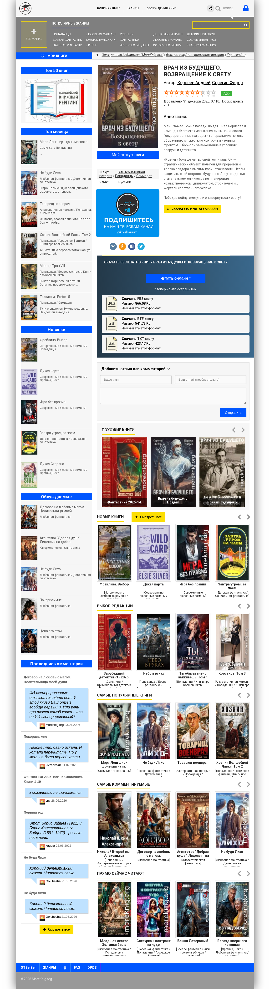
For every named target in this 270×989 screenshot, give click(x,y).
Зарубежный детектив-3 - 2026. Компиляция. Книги (114, 675)
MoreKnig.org (51, 8)
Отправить (233, 413)
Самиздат (144, 176)
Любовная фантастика (104, 34)
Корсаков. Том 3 (232, 673)
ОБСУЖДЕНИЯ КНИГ (161, 8)
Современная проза (202, 39)
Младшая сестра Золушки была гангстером (114, 943)
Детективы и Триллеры (170, 34)
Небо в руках (153, 673)
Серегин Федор (227, 82)
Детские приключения (204, 34)
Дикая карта (153, 584)
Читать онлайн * (175, 278)
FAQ (77, 967)
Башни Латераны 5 (192, 941)
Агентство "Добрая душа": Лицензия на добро (193, 853)
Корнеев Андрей (193, 82)
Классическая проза (203, 45)
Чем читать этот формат (141, 308)
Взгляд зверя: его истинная (232, 943)
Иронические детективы (139, 45)
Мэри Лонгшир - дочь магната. (114, 764)
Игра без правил (192, 584)
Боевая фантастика (68, 39)
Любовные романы (167, 39)
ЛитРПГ (91, 45)
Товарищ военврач (193, 762)
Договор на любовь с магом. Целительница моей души (153, 853)
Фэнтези (126, 34)
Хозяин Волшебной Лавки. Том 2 (232, 764)
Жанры (133, 8)
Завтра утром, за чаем (232, 586)
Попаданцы (62, 34)
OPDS (92, 967)
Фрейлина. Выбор (114, 584)
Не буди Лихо (153, 762)
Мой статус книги (128, 154)
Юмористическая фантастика (109, 39)
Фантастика (129, 39)
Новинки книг (108, 8)
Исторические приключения (175, 45)
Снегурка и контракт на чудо (154, 943)
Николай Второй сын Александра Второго (114, 853)
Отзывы (28, 967)
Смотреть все (148, 517)
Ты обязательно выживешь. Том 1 (193, 675)
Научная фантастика (69, 45)
